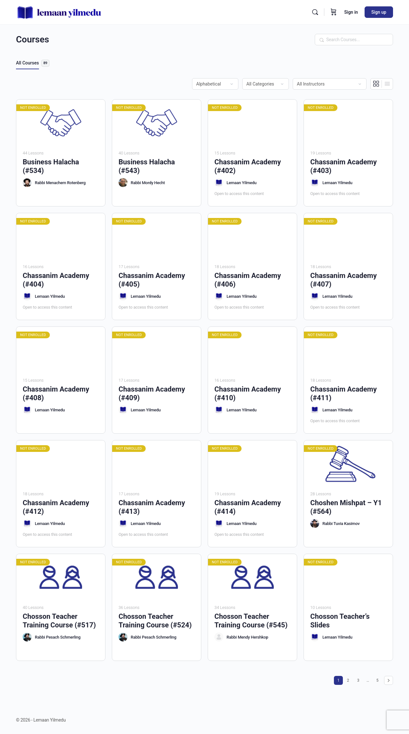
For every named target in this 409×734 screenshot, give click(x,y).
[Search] (315, 12)
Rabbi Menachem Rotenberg (60, 182)
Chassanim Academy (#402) (247, 166)
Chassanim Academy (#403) (343, 166)
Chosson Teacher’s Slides (340, 620)
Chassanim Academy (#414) (247, 507)
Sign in (351, 12)
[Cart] (333, 12)
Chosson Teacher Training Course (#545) (251, 620)
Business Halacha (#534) (51, 166)
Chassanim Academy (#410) (247, 393)
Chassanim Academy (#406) (247, 280)
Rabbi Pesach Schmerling (58, 637)
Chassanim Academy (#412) (56, 507)
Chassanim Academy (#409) (152, 393)
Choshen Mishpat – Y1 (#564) (346, 507)
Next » (388, 680)
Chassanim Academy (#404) (56, 280)
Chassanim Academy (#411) (343, 393)
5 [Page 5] (379, 679)
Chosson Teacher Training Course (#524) (155, 620)
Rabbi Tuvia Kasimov (340, 523)
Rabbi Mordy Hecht (148, 182)
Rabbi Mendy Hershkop (247, 637)
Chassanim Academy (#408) (56, 393)
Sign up (378, 12)
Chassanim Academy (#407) (343, 280)
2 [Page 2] (349, 679)
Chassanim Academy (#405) (152, 280)
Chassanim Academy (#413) (152, 507)
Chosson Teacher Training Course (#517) (59, 620)
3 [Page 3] (360, 679)
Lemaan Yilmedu (242, 182)
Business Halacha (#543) (147, 166)
